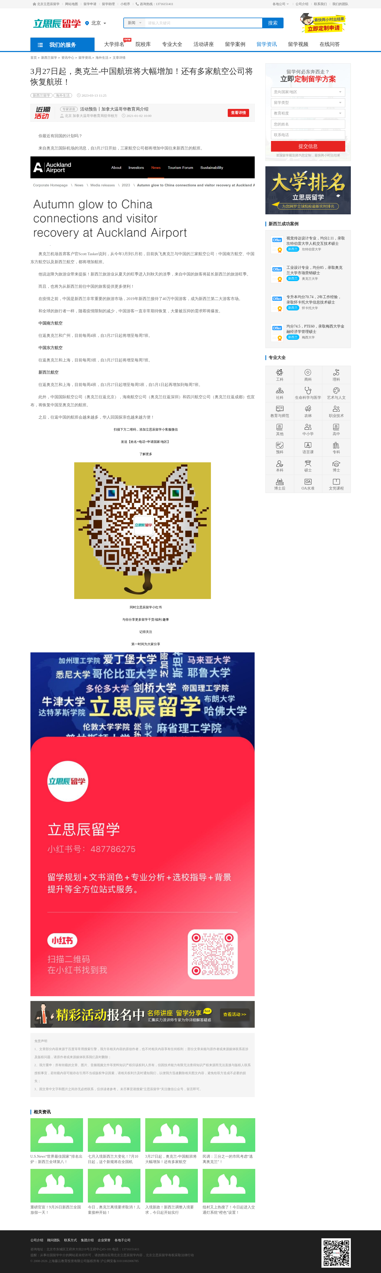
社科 (280, 393)
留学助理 (108, 4)
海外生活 (102, 58)
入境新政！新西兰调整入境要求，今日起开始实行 (171, 1192)
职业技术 (336, 411)
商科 (308, 375)
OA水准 (307, 484)
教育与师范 (279, 411)
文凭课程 (336, 484)
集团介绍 (87, 1240)
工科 (280, 375)
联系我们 (320, 4)
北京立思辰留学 (46, 4)
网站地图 (71, 4)
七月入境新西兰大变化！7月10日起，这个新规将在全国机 (114, 1141)
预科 (280, 447)
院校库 (143, 44)
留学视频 (298, 44)
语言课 (308, 447)
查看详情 (238, 113)
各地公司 (281, 4)
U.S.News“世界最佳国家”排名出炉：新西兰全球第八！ (56, 1141)
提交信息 (308, 146)
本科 (280, 465)
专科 (336, 447)
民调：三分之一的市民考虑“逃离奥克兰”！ (229, 1141)
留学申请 (90, 4)
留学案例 (235, 44)
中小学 (308, 429)
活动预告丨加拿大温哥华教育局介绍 (114, 109)
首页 (33, 58)
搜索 (273, 23)
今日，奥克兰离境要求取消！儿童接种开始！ (114, 1192)
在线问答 (330, 44)
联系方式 (70, 1240)
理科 (336, 375)
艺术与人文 (336, 393)
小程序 (125, 4)
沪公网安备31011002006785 (119, 1261)
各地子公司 (123, 1240)
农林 (308, 411)
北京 (97, 23)
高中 (336, 429)
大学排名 (117, 42)
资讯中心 (67, 58)
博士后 (279, 484)
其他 (280, 429)
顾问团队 (53, 1240)
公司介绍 (302, 4)
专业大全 (172, 44)
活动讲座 (204, 44)
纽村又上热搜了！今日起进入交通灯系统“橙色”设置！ (229, 1192)
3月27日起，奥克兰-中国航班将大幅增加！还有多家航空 (171, 1141)
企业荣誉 (104, 1240)
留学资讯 (267, 44)
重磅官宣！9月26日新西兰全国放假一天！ (56, 1192)
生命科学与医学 (308, 393)
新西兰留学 (49, 58)
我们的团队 (340, 4)
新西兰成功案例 (283, 224)
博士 (336, 465)
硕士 (308, 465)
